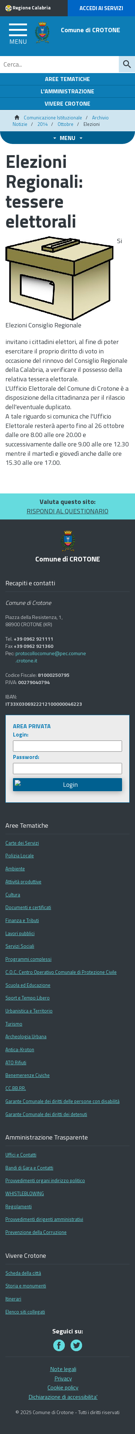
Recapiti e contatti (30, 583)
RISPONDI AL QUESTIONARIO (67, 511)
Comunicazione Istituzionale (53, 117)
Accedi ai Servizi (101, 8)
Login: (20, 734)
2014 (42, 124)
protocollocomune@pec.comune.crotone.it (50, 657)
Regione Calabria (32, 7)
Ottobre (65, 124)
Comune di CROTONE (90, 30)
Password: (26, 757)
